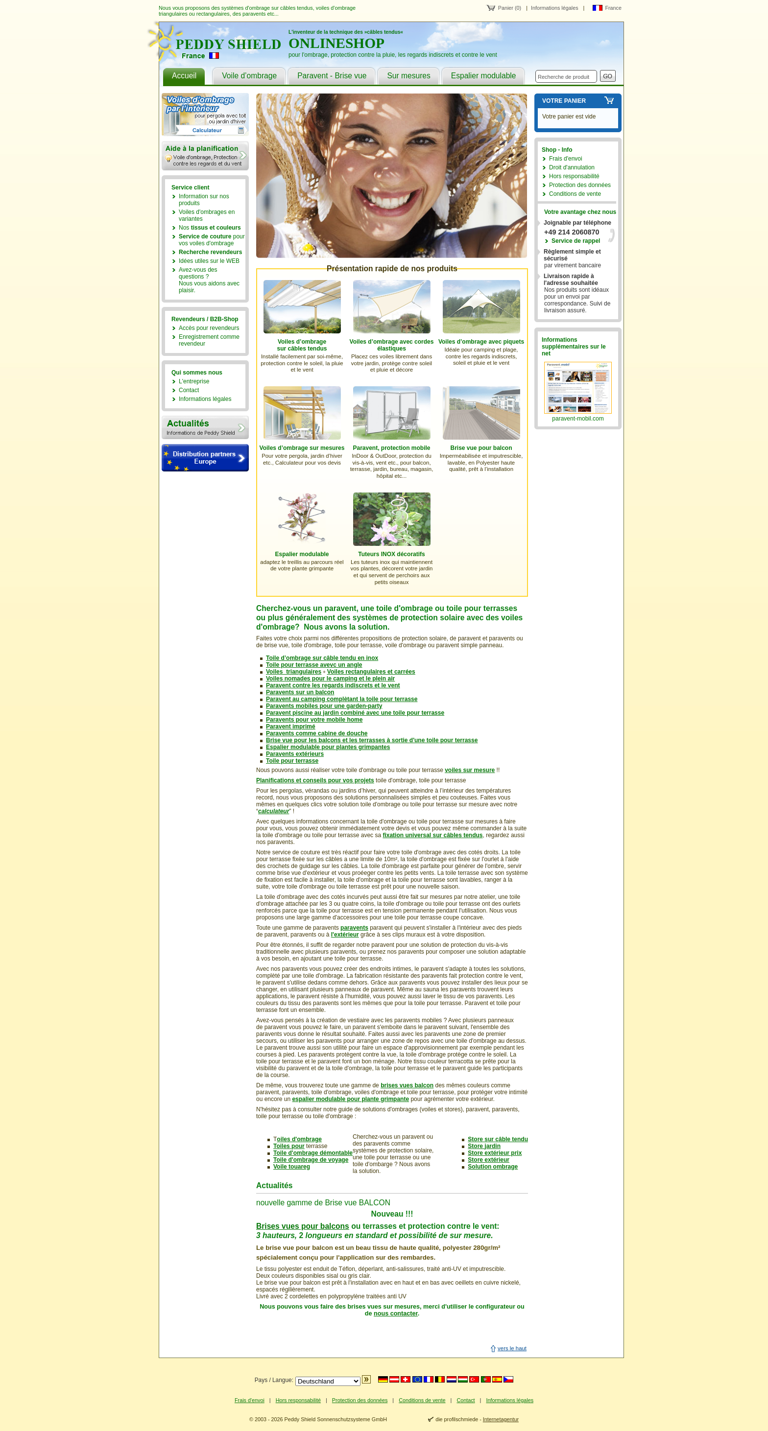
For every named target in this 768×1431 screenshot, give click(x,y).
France (613, 8)
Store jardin (484, 1146)
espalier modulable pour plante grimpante (350, 1099)
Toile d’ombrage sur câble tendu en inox (322, 658)
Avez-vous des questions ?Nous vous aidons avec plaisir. (209, 280)
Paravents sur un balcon (300, 692)
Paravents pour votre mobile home (314, 719)
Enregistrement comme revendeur (209, 340)
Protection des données (580, 185)
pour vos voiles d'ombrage (212, 240)
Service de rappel (576, 240)
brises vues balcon (407, 1085)
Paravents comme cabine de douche (316, 733)
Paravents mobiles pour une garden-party (324, 706)
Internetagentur (501, 1419)
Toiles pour (289, 1146)
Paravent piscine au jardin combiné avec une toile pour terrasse (355, 712)
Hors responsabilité (574, 176)
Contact (189, 390)
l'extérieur (345, 934)
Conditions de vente (575, 193)
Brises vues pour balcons (302, 1226)
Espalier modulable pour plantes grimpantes (328, 747)
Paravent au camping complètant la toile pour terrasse (341, 699)
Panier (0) (509, 8)
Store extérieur (488, 1159)
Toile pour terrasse (292, 760)
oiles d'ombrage (299, 1139)
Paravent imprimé (290, 726)
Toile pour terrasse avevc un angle (314, 664)
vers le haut (512, 1348)
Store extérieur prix (495, 1152)
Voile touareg (291, 1166)
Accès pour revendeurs (209, 328)
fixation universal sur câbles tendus (432, 835)
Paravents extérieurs (295, 754)
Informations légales (554, 8)
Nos (210, 227)
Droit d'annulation (572, 167)
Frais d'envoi (565, 158)
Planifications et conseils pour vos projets (315, 780)
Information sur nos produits (204, 200)
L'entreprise (194, 381)
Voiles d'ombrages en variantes (207, 215)
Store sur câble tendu (498, 1139)
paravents (354, 927)
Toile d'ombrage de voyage (310, 1159)
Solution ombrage (493, 1166)
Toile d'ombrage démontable (313, 1152)
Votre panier (564, 100)
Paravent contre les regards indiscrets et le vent (333, 685)
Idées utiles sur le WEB (209, 261)
